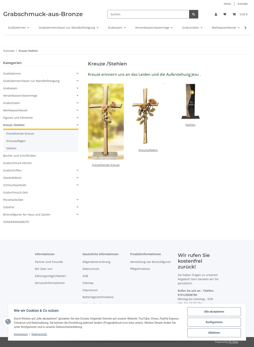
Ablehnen (213, 332)
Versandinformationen (50, 283)
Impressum (90, 290)
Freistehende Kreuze (106, 165)
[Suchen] (148, 14)
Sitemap (88, 283)
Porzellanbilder (13, 200)
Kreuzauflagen (148, 150)
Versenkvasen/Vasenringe (20, 95)
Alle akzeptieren (213, 312)
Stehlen (190, 125)
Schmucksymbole (14, 185)
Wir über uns (43, 269)
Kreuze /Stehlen (14, 125)
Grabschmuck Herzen (17, 163)
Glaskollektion (12, 178)
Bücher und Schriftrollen (19, 155)
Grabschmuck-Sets (15, 192)
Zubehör (8, 207)
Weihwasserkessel (15, 110)
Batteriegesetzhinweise (98, 297)
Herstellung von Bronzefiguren (150, 262)
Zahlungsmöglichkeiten (50, 276)
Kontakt (243, 4)
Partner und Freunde (49, 262)
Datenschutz (91, 269)
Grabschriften (12, 170)
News (227, 4)
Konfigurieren (213, 322)
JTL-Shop (233, 342)
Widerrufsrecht (93, 304)
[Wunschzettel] (224, 14)
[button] (216, 14)
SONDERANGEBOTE (16, 222)
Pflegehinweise (140, 269)
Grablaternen (12, 73)
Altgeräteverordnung (96, 262)
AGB (85, 276)
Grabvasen (10, 88)
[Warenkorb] (240, 14)
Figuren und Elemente (18, 118)
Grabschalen (11, 103)
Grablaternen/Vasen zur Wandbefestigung (31, 81)
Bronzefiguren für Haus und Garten (26, 214)
